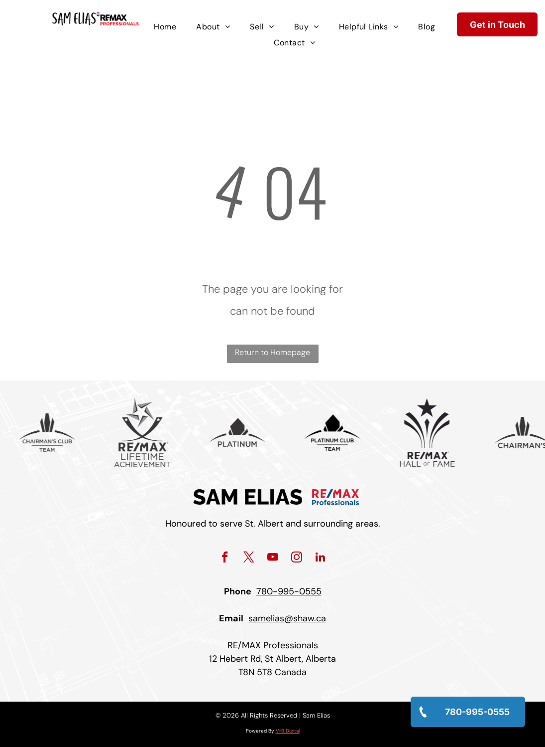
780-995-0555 (289, 591)
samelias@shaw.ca (287, 618)
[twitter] (248, 558)
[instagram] (296, 558)
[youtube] (272, 558)
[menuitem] (165, 27)
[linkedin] (320, 558)
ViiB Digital (288, 731)
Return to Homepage (272, 352)
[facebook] (225, 558)
